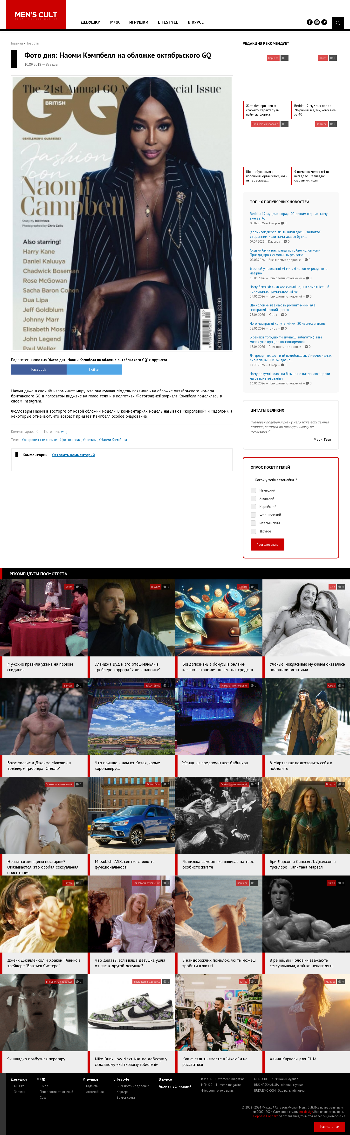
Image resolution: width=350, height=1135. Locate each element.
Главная (17, 43)
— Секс (41, 1098)
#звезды (89, 439)
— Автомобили (93, 1092)
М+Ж (115, 22)
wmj (64, 431)
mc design (306, 1112)
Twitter (94, 369)
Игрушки (138, 22)
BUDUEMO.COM (280, 1091)
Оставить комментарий (73, 454)
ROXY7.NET (223, 1079)
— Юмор (42, 1086)
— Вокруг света (124, 1098)
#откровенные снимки (39, 439)
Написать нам (329, 1127)
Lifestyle (168, 22)
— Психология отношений (54, 1092)
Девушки (91, 22)
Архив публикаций (175, 1086)
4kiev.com (217, 1091)
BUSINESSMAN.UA (278, 1085)
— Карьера (121, 1092)
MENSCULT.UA (276, 1079)
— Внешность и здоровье (131, 1086)
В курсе (196, 22)
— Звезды (18, 1092)
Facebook (38, 369)
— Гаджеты (90, 1086)
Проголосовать (267, 544)
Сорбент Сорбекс (265, 1116)
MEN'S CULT (221, 1085)
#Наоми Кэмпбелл (113, 439)
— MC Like (17, 1086)
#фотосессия (70, 439)
